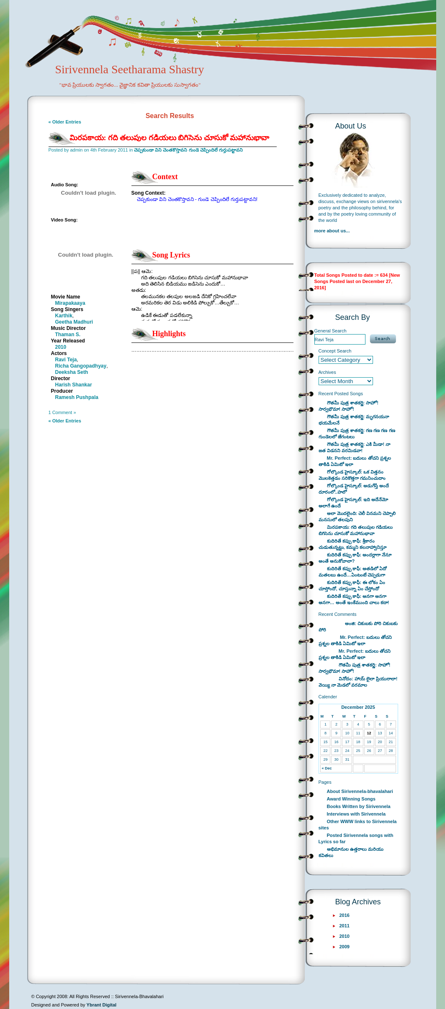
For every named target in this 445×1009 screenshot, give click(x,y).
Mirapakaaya (70, 303)
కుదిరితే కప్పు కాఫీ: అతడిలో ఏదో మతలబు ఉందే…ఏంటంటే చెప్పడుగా (353, 571)
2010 (61, 347)
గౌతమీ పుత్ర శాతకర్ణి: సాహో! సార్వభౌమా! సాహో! (349, 406)
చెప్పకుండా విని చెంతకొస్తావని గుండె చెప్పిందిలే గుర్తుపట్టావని (188, 149)
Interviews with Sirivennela (356, 813)
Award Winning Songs (351, 798)
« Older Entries (65, 121)
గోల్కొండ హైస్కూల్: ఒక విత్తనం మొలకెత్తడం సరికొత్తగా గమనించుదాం (352, 475)
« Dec (327, 768)
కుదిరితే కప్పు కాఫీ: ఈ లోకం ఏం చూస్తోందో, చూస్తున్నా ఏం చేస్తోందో (352, 585)
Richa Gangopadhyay (81, 366)
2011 (345, 925)
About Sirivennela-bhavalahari (360, 791)
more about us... (332, 230)
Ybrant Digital (102, 1004)
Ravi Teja (66, 360)
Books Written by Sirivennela (359, 806)
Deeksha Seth (71, 372)
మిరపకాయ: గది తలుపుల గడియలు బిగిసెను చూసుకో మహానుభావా (169, 138)
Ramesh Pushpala (76, 397)
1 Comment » (62, 412)
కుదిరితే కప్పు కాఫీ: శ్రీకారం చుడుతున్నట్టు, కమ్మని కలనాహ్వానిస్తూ (352, 544)
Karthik (63, 316)
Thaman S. (68, 334)
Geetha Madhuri (74, 322)
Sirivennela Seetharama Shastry (118, 82)
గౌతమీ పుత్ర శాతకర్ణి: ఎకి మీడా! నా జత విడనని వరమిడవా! (355, 447)
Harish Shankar (73, 385)
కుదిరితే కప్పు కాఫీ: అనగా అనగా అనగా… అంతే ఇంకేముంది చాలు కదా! (354, 599)
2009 (345, 946)
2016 (345, 915)
